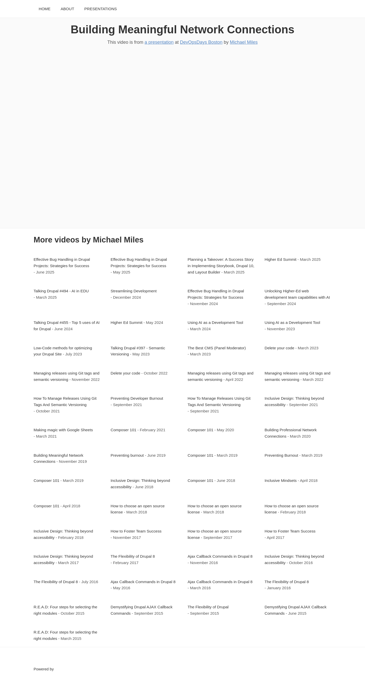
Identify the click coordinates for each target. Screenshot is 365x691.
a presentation (159, 42)
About (67, 9)
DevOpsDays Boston (201, 42)
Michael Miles (244, 42)
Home (44, 9)
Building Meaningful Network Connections (182, 29)
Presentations (100, 9)
